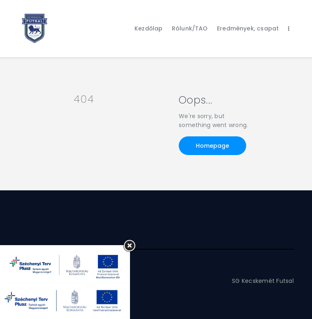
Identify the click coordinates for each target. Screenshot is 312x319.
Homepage (212, 146)
